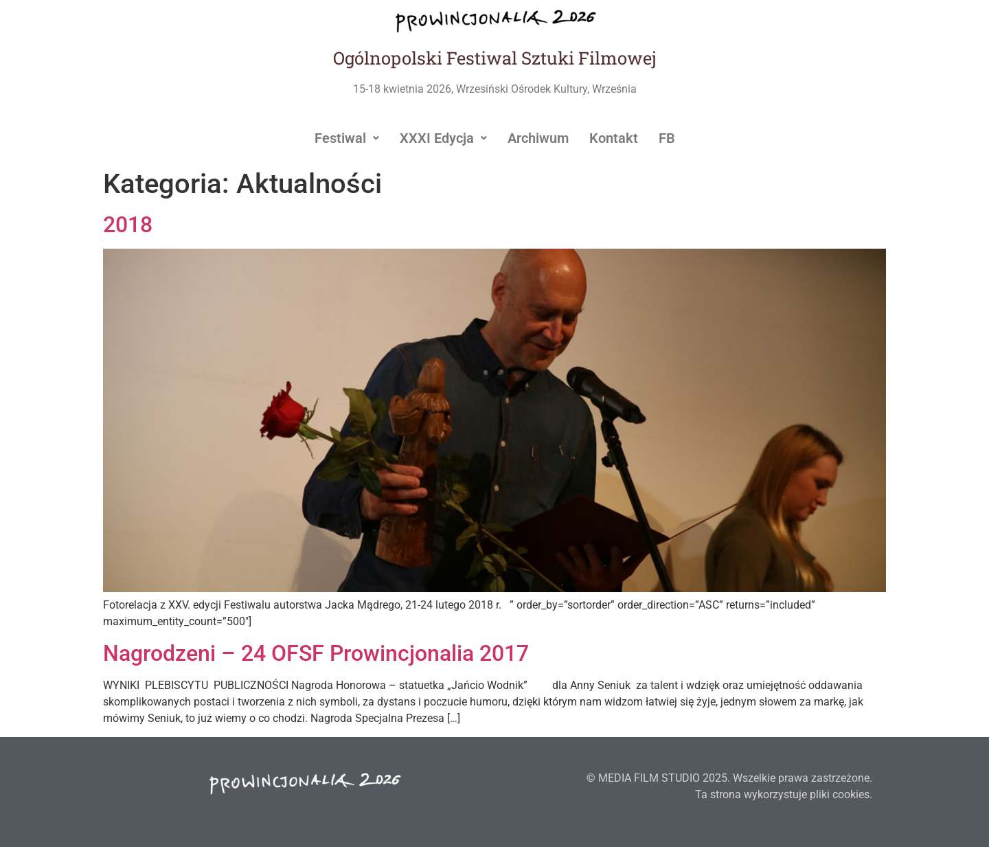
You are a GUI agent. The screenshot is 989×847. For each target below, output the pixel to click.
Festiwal (347, 138)
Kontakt (613, 138)
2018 (127, 225)
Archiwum (538, 138)
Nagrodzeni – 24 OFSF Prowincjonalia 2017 (316, 653)
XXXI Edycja (443, 138)
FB (667, 138)
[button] (346, 138)
